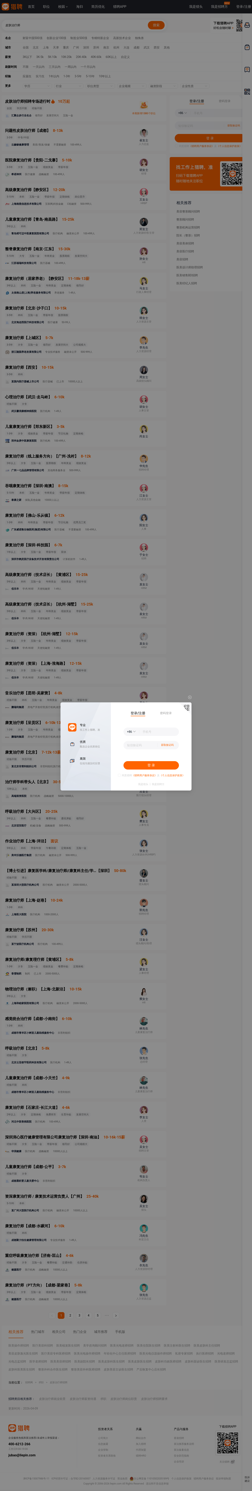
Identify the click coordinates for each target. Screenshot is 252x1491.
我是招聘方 (158, 784)
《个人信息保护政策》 (172, 775)
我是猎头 (143, 784)
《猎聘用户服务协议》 (144, 775)
